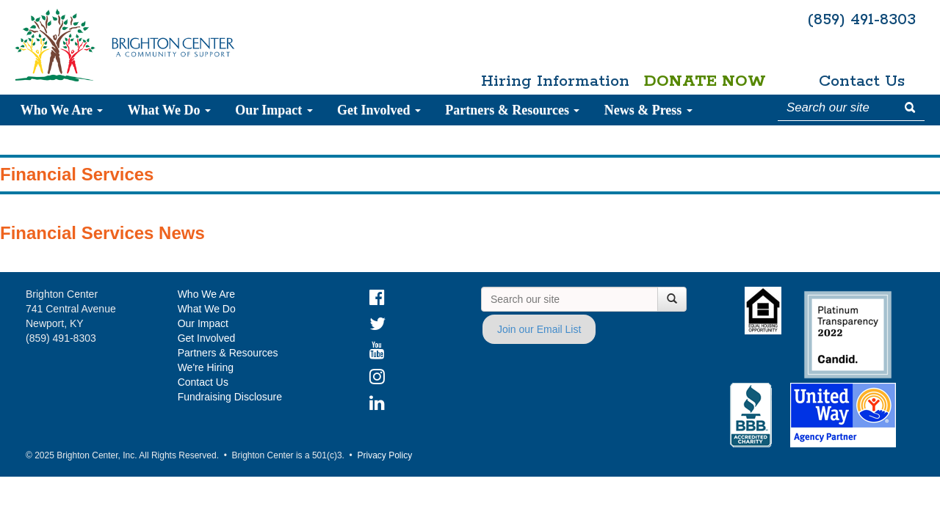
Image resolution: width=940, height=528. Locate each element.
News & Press (648, 110)
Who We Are (62, 110)
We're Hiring (206, 367)
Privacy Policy (384, 455)
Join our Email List (539, 329)
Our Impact (274, 110)
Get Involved (379, 110)
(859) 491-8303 (861, 20)
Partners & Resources (512, 110)
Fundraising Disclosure (230, 397)
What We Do (169, 110)
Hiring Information (548, 81)
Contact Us (862, 81)
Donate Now (705, 81)
